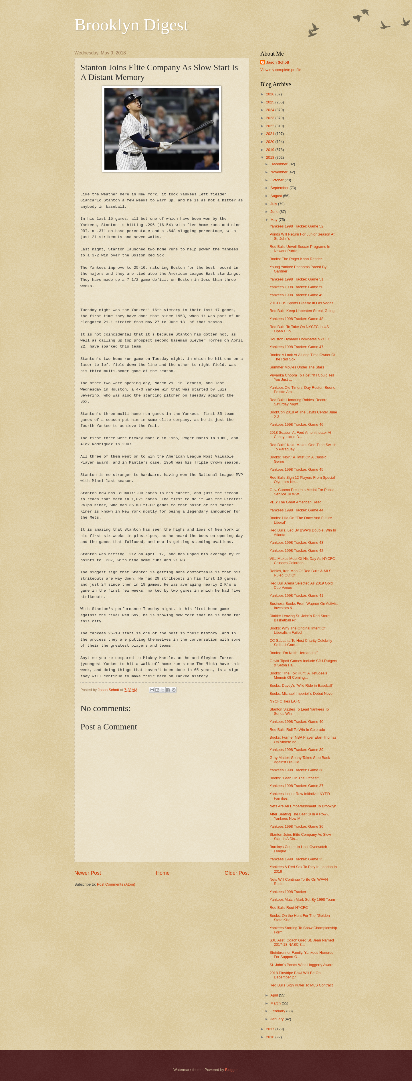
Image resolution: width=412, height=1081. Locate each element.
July (274, 204)
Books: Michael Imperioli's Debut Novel (301, 693)
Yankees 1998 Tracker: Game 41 (296, 595)
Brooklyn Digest (131, 24)
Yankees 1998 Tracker (288, 892)
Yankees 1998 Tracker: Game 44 (296, 510)
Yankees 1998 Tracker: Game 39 (296, 750)
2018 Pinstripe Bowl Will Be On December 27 (295, 975)
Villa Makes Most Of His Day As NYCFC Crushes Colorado (302, 560)
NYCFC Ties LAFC (285, 701)
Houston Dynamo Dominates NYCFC (300, 339)
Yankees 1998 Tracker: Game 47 (296, 347)
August (276, 196)
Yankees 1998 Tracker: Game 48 (296, 319)
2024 (270, 110)
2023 (270, 118)
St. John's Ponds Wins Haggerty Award (301, 965)
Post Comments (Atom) (116, 884)
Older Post (237, 873)
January (277, 1019)
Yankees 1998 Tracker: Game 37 (296, 786)
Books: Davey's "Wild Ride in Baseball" (301, 685)
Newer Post (87, 873)
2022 (270, 126)
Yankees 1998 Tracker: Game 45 (296, 469)
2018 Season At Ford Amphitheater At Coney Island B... (300, 434)
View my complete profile (280, 70)
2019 (270, 150)
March (276, 1003)
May (274, 219)
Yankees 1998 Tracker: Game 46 (296, 424)
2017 (270, 1029)
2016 (270, 1037)
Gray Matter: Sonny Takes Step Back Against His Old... (300, 760)
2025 (270, 102)
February (278, 1011)
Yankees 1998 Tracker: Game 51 (296, 279)
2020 (270, 142)
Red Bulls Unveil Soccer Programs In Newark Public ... (300, 248)
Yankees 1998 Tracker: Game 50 (296, 287)
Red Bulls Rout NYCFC (289, 907)
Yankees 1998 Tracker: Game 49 (296, 295)
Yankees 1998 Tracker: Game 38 (296, 770)
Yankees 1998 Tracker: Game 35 (296, 859)
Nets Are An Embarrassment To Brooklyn (303, 806)
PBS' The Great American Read (295, 502)
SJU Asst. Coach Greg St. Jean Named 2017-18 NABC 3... (302, 942)
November (279, 172)
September (280, 188)
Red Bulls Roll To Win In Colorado (297, 729)
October (277, 180)
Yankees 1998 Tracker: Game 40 (296, 721)
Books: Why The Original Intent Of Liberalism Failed (297, 630)
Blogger (231, 1070)
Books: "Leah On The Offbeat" (294, 778)
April (274, 995)
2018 (270, 157)
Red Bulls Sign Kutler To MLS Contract (301, 985)
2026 (270, 94)
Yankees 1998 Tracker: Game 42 (296, 550)
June (275, 211)
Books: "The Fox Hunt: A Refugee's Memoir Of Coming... (298, 675)
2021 (270, 134)
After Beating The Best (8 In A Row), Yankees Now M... (299, 816)
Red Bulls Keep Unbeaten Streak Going (302, 311)
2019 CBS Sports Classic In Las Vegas (301, 303)
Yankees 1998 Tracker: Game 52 (296, 226)
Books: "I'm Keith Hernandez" (294, 653)
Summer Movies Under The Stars (297, 367)
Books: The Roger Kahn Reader (296, 259)
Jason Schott (277, 62)
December (279, 164)
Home (163, 873)
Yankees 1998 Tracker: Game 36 (296, 826)
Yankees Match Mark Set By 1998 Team (302, 899)
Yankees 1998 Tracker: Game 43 (296, 542)
